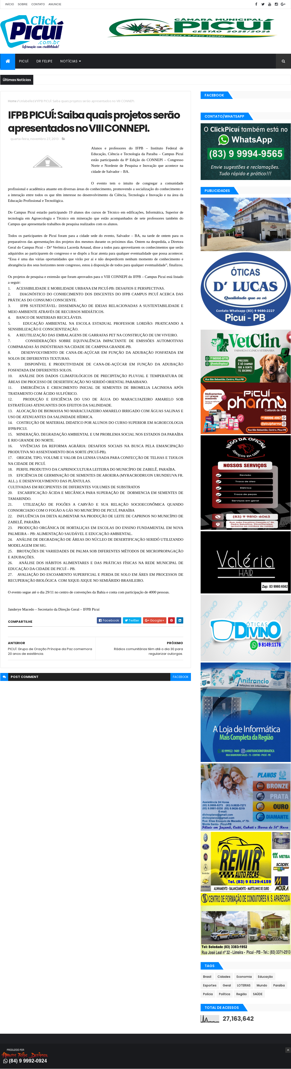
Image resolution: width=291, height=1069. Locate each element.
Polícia (208, 994)
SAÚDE (257, 994)
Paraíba (279, 985)
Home (12, 101)
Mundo (262, 985)
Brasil (207, 977)
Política (224, 994)
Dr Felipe (44, 61)
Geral (227, 985)
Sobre (23, 4)
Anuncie (54, 4)
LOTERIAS (244, 985)
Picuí (24, 61)
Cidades (224, 977)
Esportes (210, 985)
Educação (265, 977)
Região (241, 994)
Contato (38, 4)
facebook (180, 677)
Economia (244, 977)
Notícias (68, 61)
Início (9, 4)
